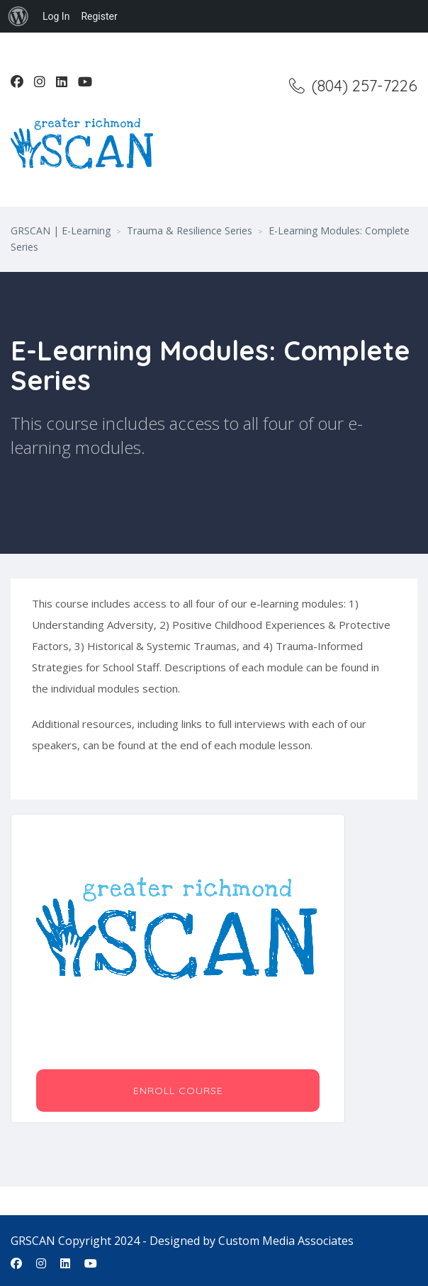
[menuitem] (18, 16)
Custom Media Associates (286, 1240)
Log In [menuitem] (56, 16)
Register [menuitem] (99, 16)
